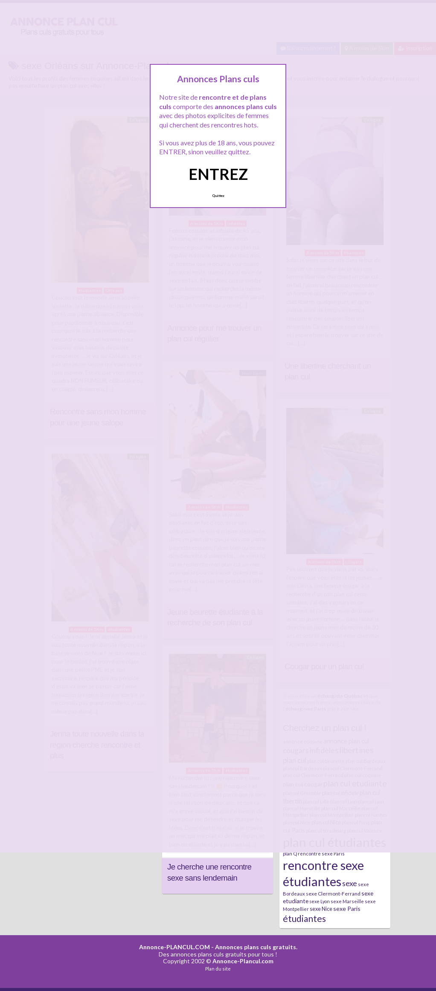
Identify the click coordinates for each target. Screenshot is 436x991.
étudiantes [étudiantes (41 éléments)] (304, 918)
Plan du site (218, 968)
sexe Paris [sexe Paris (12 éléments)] (346, 908)
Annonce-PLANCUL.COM (174, 947)
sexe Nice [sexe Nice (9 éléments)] (321, 908)
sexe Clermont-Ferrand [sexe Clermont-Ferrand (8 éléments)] (333, 893)
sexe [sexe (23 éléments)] (349, 883)
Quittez (218, 196)
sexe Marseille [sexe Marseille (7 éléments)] (347, 901)
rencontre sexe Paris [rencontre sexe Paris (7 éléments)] (321, 853)
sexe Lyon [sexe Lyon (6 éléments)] (319, 901)
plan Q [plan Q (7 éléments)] (290, 853)
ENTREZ (218, 174)
